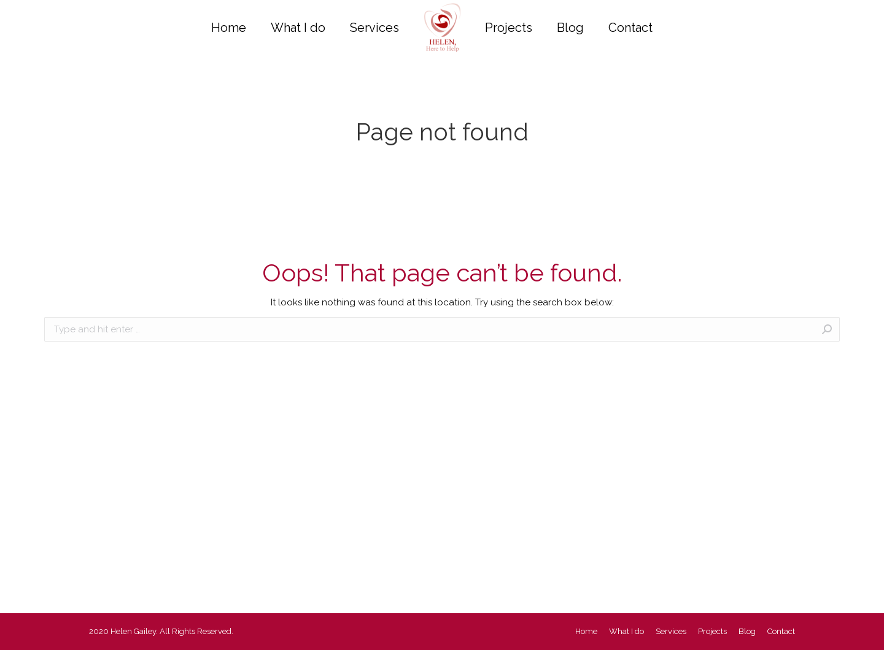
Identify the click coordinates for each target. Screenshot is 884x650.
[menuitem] (228, 27)
